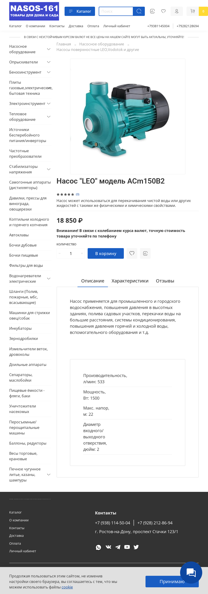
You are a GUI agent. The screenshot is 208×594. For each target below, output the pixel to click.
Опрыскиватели (23, 62)
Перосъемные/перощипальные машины (24, 427)
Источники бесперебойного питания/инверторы (27, 135)
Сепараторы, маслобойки (21, 377)
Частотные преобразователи (25, 153)
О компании (35, 26)
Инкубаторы (20, 328)
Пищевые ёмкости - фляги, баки (27, 393)
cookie (67, 587)
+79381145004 (158, 26)
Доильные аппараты (27, 364)
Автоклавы (19, 235)
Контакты (57, 26)
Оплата (93, 26)
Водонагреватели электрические (25, 278)
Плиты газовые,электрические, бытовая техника (26, 88)
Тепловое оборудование (22, 116)
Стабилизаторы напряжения (23, 169)
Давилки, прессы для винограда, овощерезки (28, 204)
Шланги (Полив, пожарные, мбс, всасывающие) (23, 297)
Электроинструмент (26, 103)
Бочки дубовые (23, 245)
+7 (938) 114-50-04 (112, 523)
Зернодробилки (23, 338)
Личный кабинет (116, 26)
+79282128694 (188, 26)
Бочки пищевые (23, 255)
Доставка (76, 26)
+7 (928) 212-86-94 (154, 523)
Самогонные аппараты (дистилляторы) (30, 185)
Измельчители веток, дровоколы (28, 351)
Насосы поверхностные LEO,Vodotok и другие (97, 49)
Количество (66, 244)
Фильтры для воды (26, 265)
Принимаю (172, 581)
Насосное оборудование (101, 44)
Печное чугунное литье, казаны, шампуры (25, 474)
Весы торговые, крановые (23, 456)
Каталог (79, 11)
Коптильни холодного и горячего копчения (29, 222)
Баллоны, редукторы (27, 443)
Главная (63, 44)
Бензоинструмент (25, 72)
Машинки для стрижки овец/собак (29, 315)
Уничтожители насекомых (22, 409)
